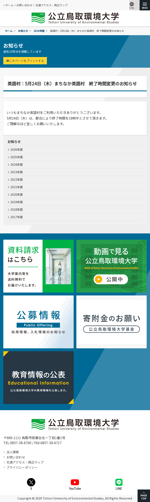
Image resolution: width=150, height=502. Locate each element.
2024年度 (16, 164)
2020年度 (16, 194)
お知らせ (23, 30)
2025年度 (16, 157)
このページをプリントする (25, 61)
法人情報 (12, 452)
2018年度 (39, 30)
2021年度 (16, 187)
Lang (131, 5)
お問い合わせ (24, 5)
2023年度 (16, 172)
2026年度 (16, 149)
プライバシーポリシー (22, 467)
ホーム (9, 5)
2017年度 (16, 217)
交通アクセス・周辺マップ (51, 5)
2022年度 (16, 179)
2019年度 (16, 202)
